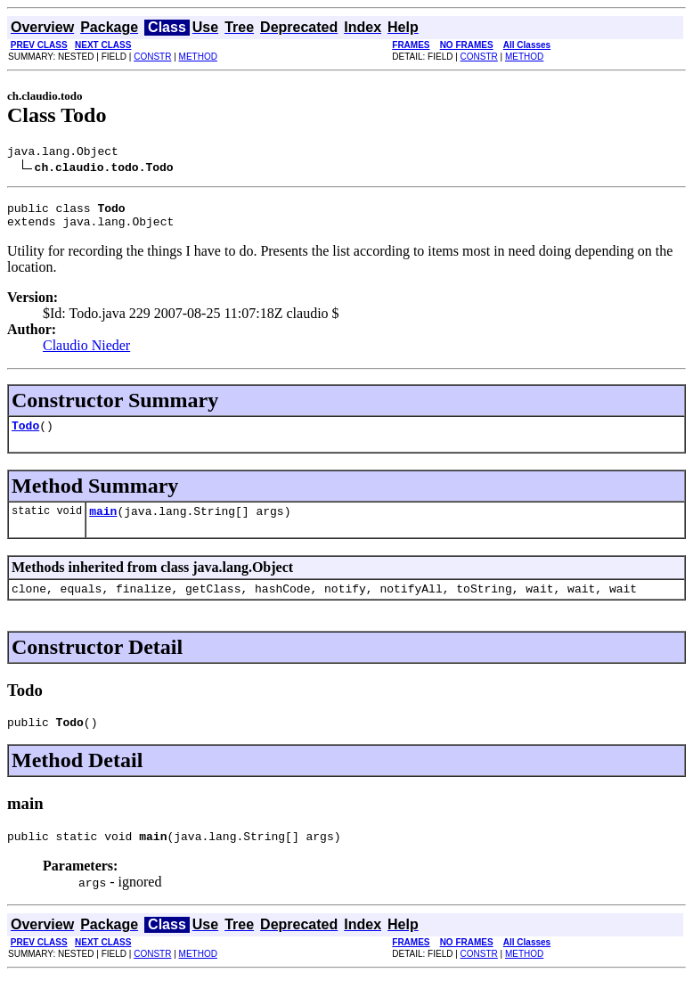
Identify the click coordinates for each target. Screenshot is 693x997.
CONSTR (152, 56)
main (103, 524)
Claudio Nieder (86, 353)
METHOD (198, 56)
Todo (25, 436)
